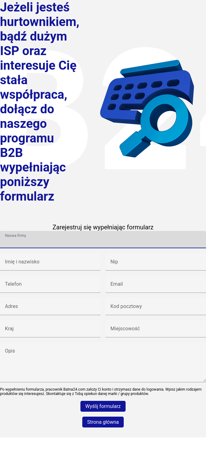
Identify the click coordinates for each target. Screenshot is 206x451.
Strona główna (103, 422)
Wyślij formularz (103, 406)
